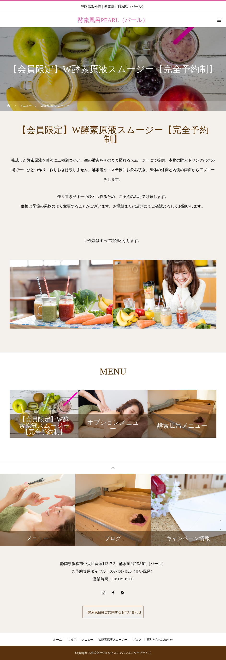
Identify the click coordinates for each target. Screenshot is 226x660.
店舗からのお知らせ (160, 639)
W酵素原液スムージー (113, 639)
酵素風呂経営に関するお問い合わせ (113, 612)
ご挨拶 (71, 639)
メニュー (87, 639)
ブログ (137, 639)
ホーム (57, 639)
